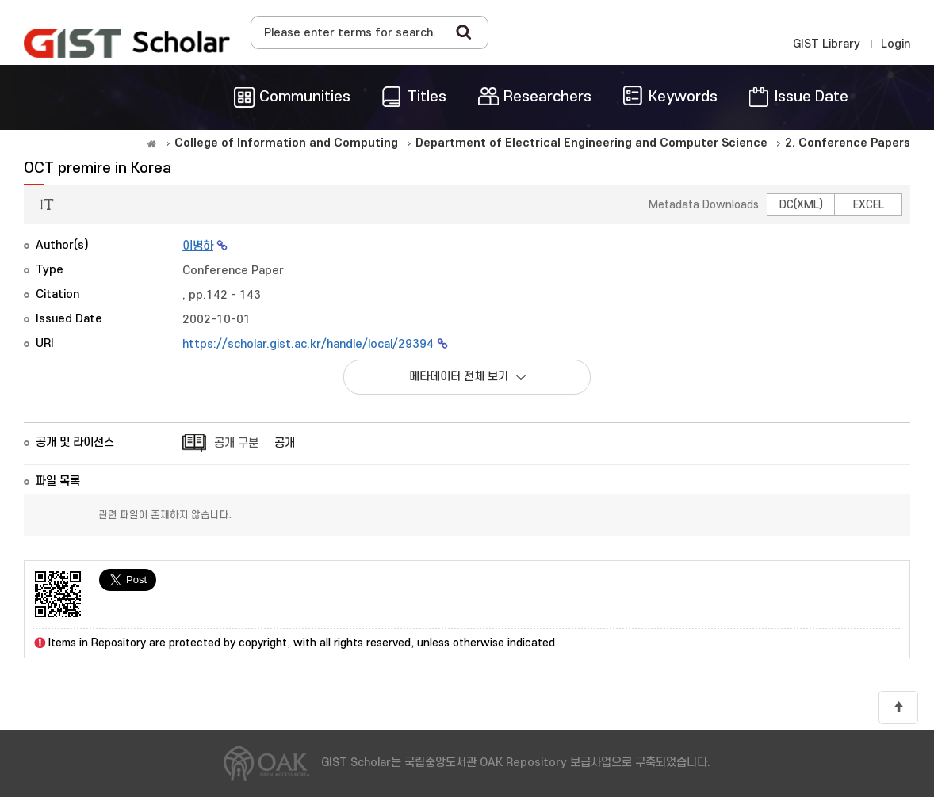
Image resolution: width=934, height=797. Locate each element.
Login (895, 44)
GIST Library (826, 44)
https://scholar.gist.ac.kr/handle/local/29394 (308, 344)
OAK (127, 42)
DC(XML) (801, 205)
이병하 (197, 246)
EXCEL (868, 205)
